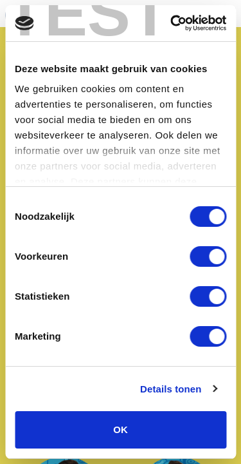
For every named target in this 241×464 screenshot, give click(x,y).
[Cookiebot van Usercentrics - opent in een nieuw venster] (171, 23)
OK (120, 429)
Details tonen (170, 388)
